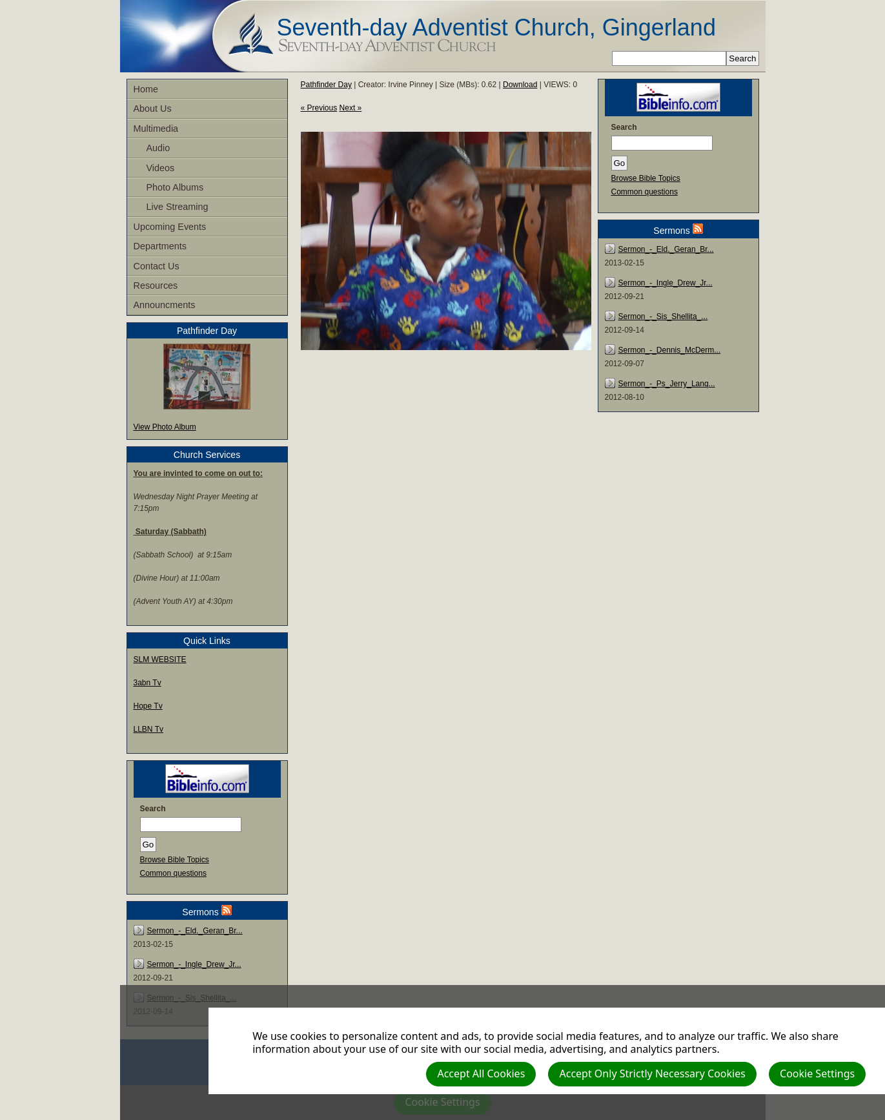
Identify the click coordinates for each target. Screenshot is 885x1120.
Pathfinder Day (326, 84)
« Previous (319, 107)
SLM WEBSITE (160, 659)
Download (520, 84)
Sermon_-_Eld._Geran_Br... (195, 930)
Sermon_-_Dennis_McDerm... (669, 350)
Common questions (173, 873)
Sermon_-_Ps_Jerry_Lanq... (666, 383)
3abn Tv (147, 682)
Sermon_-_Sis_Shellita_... (663, 316)
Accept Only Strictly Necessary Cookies (652, 1073)
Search (153, 808)
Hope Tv (148, 705)
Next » (351, 107)
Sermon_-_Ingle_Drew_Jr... (194, 964)
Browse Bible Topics (174, 859)
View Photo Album (165, 426)
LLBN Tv (148, 729)
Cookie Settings (817, 1073)
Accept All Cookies (481, 1073)
